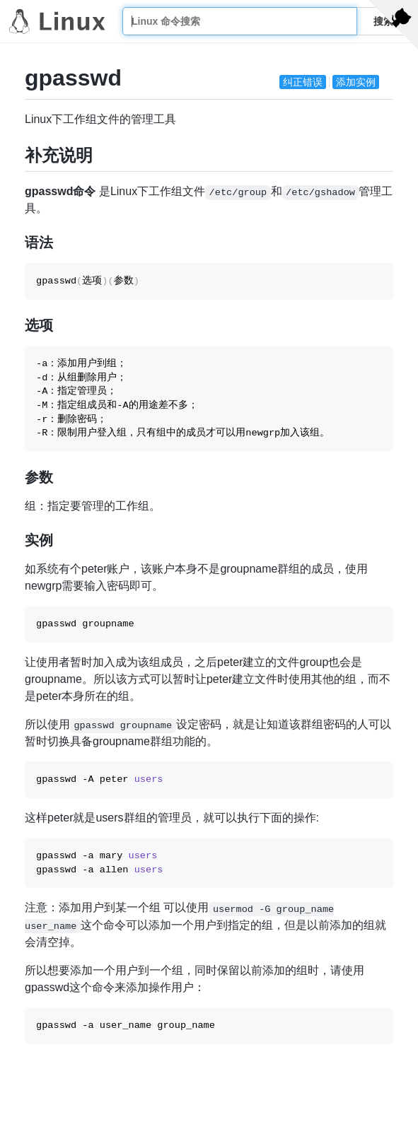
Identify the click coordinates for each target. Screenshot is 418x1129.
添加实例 (356, 82)
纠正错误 (303, 82)
